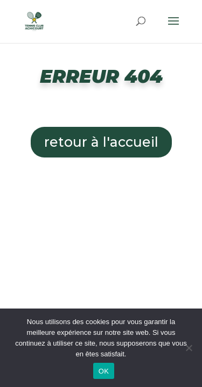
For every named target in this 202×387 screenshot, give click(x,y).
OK (104, 371)
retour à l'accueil (101, 142)
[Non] (188, 347)
